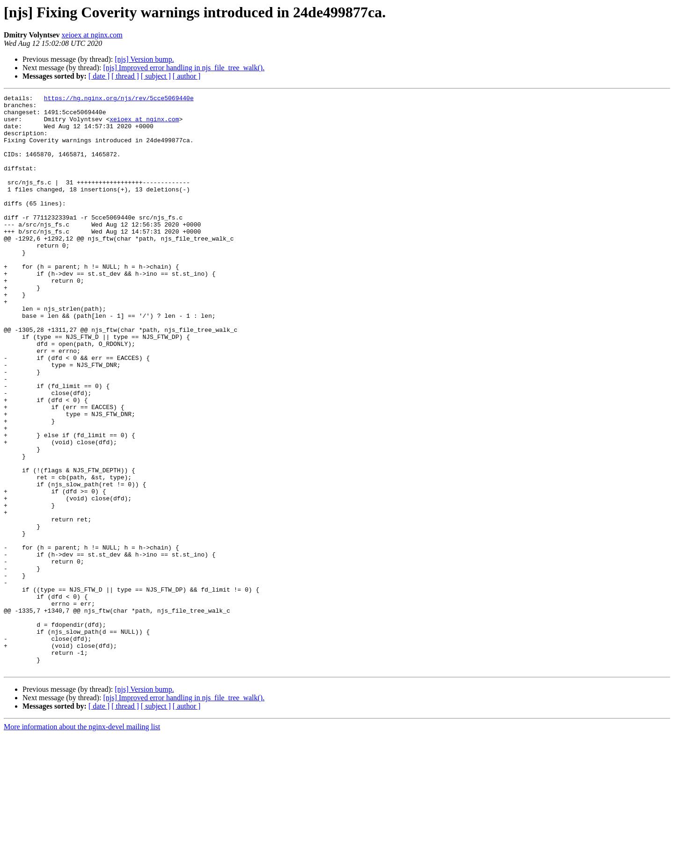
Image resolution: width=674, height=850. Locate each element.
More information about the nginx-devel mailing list (82, 842)
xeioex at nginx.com (92, 35)
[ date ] (99, 76)
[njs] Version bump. (144, 59)
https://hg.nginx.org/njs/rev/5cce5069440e (119, 99)
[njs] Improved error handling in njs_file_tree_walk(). (183, 68)
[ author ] (187, 76)
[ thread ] (125, 76)
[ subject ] (156, 76)
